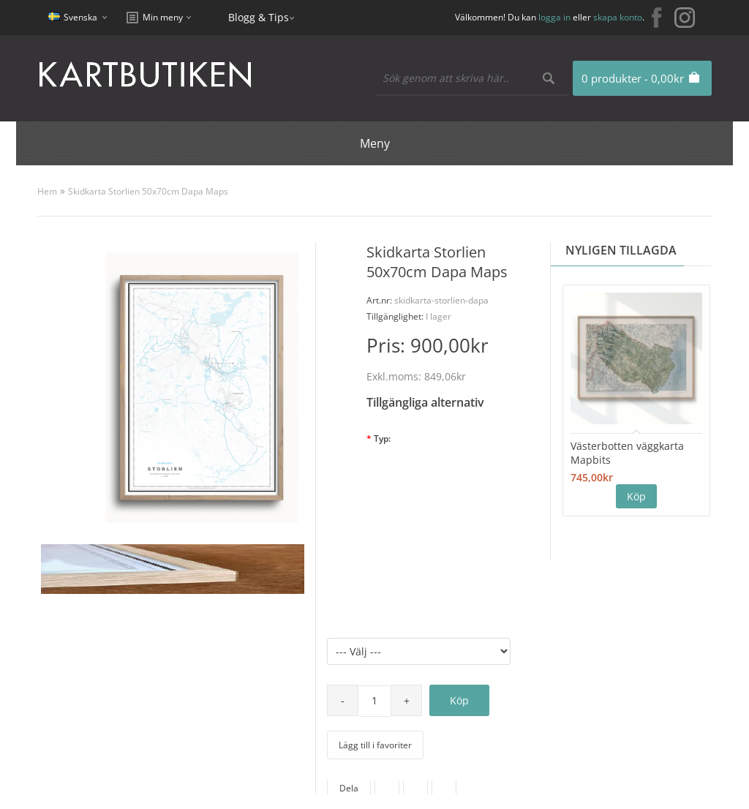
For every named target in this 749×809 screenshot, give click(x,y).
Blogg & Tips (258, 17)
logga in (554, 17)
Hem (47, 191)
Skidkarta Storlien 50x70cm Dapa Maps (148, 191)
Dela (348, 788)
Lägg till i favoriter (375, 745)
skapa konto (617, 17)
